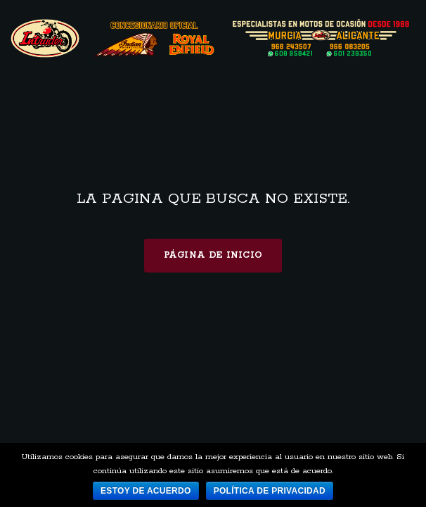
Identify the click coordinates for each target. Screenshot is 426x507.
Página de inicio (213, 255)
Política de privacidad (269, 491)
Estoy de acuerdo (146, 491)
